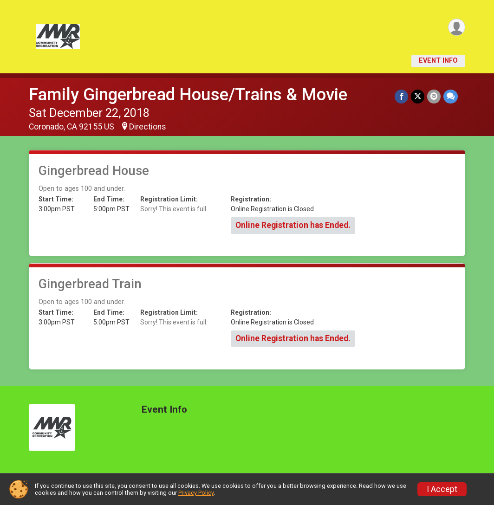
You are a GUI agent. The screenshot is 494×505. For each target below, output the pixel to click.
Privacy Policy (196, 492)
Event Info (438, 61)
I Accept (442, 489)
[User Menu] (456, 27)
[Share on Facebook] (401, 96)
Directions (147, 126)
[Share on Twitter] (417, 96)
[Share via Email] (434, 96)
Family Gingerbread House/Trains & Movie (188, 94)
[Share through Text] (450, 96)
